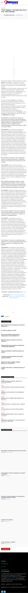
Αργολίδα (2, 379)
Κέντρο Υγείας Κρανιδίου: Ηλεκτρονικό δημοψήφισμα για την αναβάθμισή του (10, 335)
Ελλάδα (2, 385)
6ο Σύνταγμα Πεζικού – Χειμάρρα (8, 542)
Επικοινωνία (3, 566)
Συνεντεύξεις (17, 294)
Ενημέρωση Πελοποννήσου (10, 15)
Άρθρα (23, 294)
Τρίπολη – (23, 296)
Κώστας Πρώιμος (6, 316)
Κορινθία (11, 297)
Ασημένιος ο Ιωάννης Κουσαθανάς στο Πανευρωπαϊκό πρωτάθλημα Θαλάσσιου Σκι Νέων (12, 497)
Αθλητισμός (3, 498)
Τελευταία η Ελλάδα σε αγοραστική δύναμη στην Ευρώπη (12, 387)
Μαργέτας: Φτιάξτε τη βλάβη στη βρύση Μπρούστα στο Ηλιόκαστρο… (10, 362)
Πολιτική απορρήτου (11, 578)
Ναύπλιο (10, 296)
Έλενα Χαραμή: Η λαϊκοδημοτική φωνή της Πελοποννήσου (13, 450)
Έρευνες (12, 294)
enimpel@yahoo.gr (4, 563)
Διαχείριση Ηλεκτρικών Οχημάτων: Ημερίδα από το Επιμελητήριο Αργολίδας (12, 346)
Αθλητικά (16, 297)
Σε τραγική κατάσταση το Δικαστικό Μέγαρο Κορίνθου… (12, 409)
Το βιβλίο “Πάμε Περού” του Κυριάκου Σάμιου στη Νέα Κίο (13, 404)
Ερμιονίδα (18, 296)
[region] (14, 307)
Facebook (24, 291)
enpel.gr (10, 587)
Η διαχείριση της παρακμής (7, 519)
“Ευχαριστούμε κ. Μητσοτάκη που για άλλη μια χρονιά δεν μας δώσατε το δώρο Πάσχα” (13, 421)
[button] (14, 307)
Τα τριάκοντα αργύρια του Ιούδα (8, 330)
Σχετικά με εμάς (4, 569)
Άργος (14, 296)
